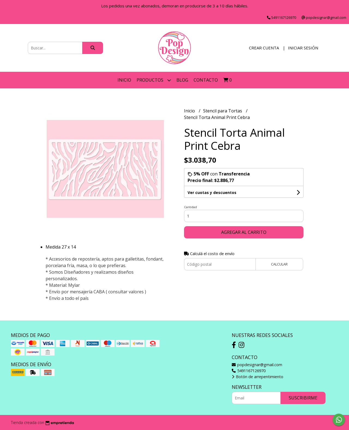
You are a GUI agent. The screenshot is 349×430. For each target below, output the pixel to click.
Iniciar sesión (303, 47)
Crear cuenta (264, 47)
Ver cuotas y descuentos (212, 192)
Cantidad (190, 207)
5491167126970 (249, 370)
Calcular (279, 264)
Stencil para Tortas (223, 111)
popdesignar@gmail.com (257, 364)
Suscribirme (303, 398)
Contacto (206, 80)
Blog (182, 80)
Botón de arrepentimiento (257, 376)
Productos (154, 80)
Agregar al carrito (243, 232)
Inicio (124, 80)
